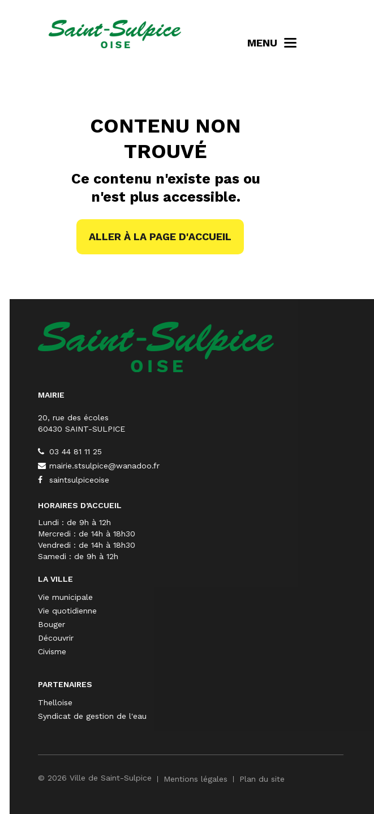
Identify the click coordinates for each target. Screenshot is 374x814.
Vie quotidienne (159, 610)
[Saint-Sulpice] (248, 346)
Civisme (144, 651)
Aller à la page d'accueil (160, 236)
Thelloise (147, 702)
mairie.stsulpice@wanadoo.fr (191, 465)
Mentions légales (288, 778)
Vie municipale (157, 597)
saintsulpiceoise (165, 479)
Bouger (143, 624)
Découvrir (148, 637)
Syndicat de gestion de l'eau (184, 716)
